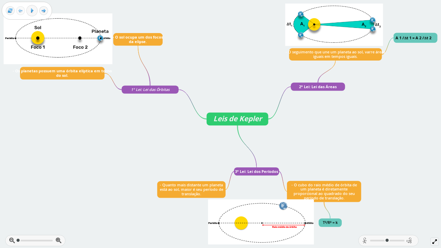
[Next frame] (43, 11)
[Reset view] (10, 11)
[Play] (32, 10)
